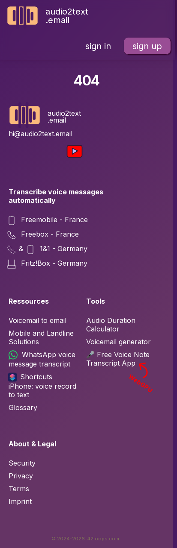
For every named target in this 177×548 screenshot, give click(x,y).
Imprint (20, 501)
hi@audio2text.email (40, 133)
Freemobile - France (48, 220)
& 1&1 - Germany (48, 249)
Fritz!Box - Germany (48, 264)
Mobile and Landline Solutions (41, 337)
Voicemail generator (118, 341)
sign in (98, 46)
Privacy (21, 476)
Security (22, 463)
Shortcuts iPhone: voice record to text (42, 385)
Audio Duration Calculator (110, 324)
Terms (19, 488)
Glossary (23, 407)
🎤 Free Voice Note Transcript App (120, 358)
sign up (147, 46)
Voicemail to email (37, 320)
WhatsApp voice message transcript (42, 359)
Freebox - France (44, 235)
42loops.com (103, 539)
